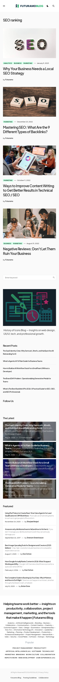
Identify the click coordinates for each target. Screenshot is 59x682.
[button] (3, 6)
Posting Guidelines (30, 678)
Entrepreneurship (48, 628)
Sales (7, 637)
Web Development (26, 658)
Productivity (46, 632)
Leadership (48, 630)
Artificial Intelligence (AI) (24, 623)
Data (20, 628)
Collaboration (10, 625)
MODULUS (33, 672)
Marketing (28, 63)
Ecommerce (35, 628)
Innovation (39, 630)
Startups (41, 637)
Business (17, 63)
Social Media (22, 637)
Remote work (11, 658)
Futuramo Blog (16, 678)
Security (13, 637)
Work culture (32, 654)
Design (26, 628)
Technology (50, 637)
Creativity (48, 625)
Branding (38, 623)
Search (54, 277)
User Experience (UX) (45, 658)
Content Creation (37, 625)
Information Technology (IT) (23, 630)
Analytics (8, 63)
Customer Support (10, 628)
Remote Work (47, 634)
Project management (23, 648)
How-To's (8, 630)
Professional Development (14, 634)
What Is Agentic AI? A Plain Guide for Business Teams (22, 361)
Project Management (33, 634)
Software (32, 637)
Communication (23, 625)
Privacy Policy (43, 672)
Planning (19, 632)
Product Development (32, 632)
